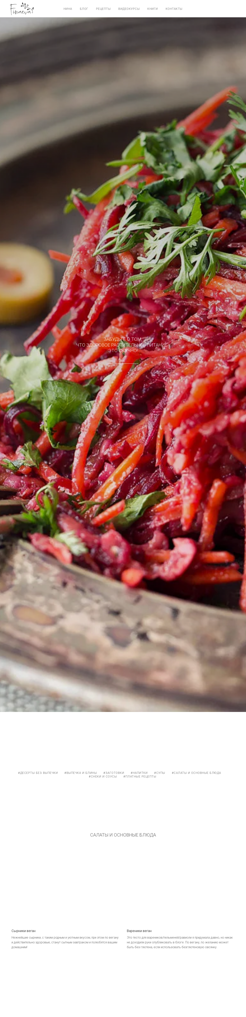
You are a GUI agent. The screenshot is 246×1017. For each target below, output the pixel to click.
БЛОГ (84, 9)
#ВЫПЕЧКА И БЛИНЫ (80, 773)
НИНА (68, 9)
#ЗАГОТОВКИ (113, 773)
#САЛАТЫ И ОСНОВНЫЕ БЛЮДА (196, 773)
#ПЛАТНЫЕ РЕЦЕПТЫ (139, 776)
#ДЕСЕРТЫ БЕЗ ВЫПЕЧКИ (38, 773)
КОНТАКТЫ (174, 9)
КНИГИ (152, 9)
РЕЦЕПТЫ (103, 9)
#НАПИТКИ (139, 773)
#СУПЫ (159, 773)
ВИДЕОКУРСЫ (129, 9)
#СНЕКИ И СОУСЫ (103, 776)
